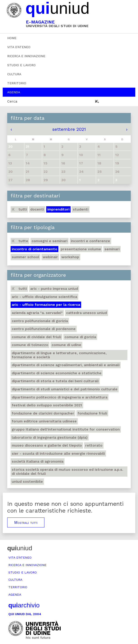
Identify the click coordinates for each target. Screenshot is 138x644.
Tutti (19, 209)
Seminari (112, 249)
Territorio (16, 83)
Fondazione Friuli (92, 413)
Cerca (12, 101)
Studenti (80, 209)
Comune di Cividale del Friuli (36, 337)
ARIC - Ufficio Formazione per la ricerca (46, 304)
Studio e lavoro (21, 65)
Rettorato (93, 445)
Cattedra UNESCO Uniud (86, 313)
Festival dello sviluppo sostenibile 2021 (47, 405)
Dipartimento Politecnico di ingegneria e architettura (59, 397)
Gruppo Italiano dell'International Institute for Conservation (66, 429)
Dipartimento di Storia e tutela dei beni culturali (55, 381)
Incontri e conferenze (90, 241)
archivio (23, 605)
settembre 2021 (69, 129)
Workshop (70, 257)
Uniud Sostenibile (27, 481)
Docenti (37, 209)
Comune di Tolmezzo (30, 345)
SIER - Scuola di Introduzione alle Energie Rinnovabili (58, 453)
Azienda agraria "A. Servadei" (37, 313)
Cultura (14, 74)
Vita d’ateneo (18, 47)
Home (11, 38)
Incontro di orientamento (34, 249)
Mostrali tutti (25, 522)
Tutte (20, 241)
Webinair (50, 257)
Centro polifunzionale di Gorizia (40, 321)
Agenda (13, 92)
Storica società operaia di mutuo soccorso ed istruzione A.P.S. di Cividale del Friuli (67, 471)
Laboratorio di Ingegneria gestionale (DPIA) (49, 437)
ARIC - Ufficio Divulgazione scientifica (44, 297)
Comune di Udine (66, 345)
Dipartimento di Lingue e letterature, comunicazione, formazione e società (59, 355)
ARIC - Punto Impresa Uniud (54, 288)
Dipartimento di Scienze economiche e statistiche (56, 373)
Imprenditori (58, 209)
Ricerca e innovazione (26, 56)
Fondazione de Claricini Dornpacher (43, 413)
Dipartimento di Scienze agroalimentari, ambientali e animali (66, 365)
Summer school (25, 257)
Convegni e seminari (49, 241)
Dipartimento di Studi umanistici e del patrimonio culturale (64, 389)
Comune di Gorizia (80, 337)
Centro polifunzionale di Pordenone (44, 329)
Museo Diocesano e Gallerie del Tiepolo (47, 445)
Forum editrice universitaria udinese (44, 421)
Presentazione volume (81, 249)
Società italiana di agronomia (37, 461)
